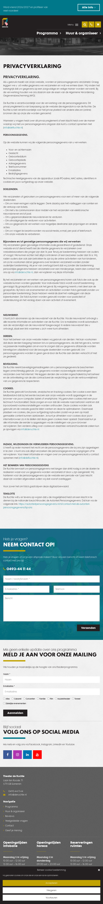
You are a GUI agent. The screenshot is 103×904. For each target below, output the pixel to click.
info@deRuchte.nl (13, 127)
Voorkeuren (51, 898)
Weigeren (51, 891)
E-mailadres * (9, 686)
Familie (41, 699)
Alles (6, 699)
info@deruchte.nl (24, 272)
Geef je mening (13, 830)
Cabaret (16, 699)
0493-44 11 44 (17, 569)
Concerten (29, 699)
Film (50, 699)
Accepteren (51, 884)
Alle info (87, 7)
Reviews (9, 816)
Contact (9, 825)
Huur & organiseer (83, 33)
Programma (49, 33)
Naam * (6, 674)
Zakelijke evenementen (14, 703)
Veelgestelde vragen (16, 820)
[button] (99, 871)
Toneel (76, 699)
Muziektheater (62, 699)
